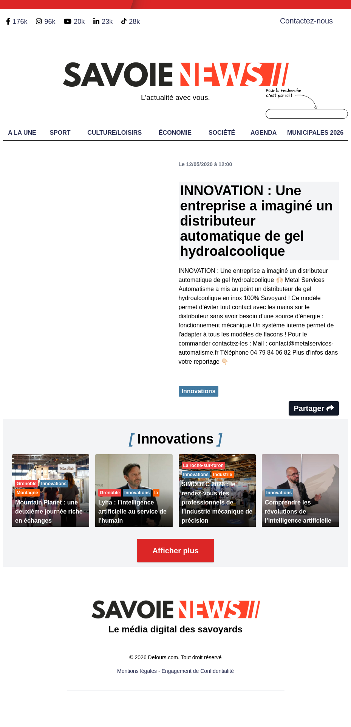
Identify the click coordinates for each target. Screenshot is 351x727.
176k (19, 21)
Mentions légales (137, 671)
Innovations (199, 391)
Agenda (263, 132)
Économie (175, 132)
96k (49, 21)
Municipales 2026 (315, 132)
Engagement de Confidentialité (198, 671)
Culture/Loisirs (114, 132)
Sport (59, 132)
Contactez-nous (306, 21)
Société (222, 132)
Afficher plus (175, 550)
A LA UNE (22, 132)
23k (107, 21)
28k (134, 21)
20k (79, 21)
